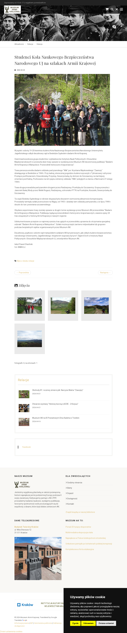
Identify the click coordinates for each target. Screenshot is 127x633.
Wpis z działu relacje (25, 261)
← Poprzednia (23, 272)
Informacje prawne (21, 623)
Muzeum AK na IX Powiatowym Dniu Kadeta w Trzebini (55, 418)
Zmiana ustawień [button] (106, 623)
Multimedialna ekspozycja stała (79, 532)
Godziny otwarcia (74, 482)
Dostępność (71, 498)
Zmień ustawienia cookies (11, 631)
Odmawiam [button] (88, 623)
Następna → (105, 272)
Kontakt (70, 504)
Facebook (26, 447)
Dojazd (69, 493)
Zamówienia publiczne (43, 623)
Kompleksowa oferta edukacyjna (80, 549)
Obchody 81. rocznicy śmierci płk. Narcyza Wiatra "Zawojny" (57, 390)
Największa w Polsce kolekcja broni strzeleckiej (86, 538)
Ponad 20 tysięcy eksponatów (78, 527)
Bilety (69, 488)
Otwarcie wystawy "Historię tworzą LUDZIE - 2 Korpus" (55, 404)
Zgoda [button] (75, 623)
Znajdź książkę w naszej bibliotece (80, 512)
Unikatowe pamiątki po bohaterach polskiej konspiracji (89, 544)
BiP (31, 623)
